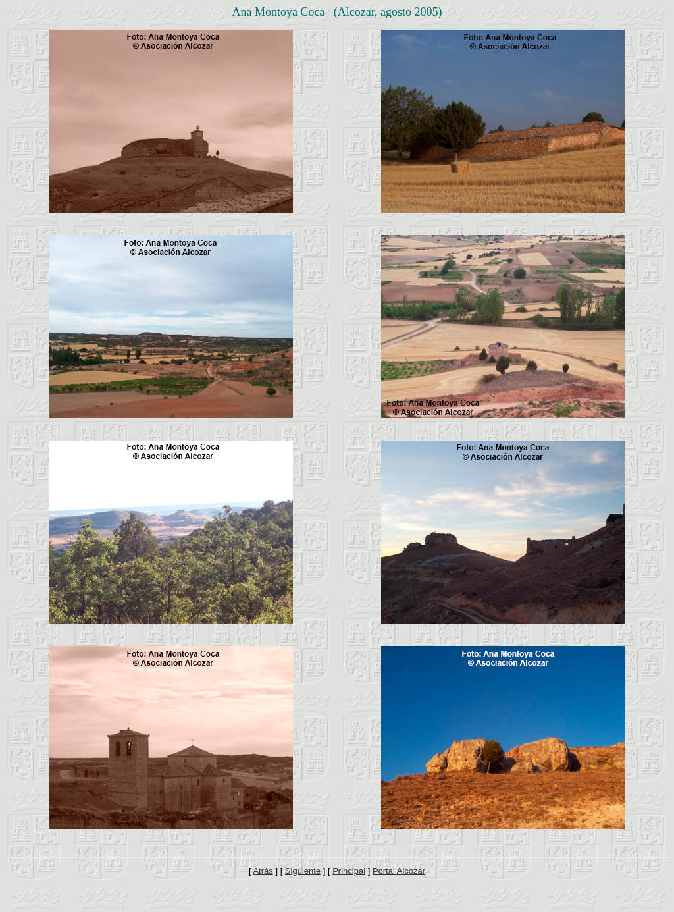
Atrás (262, 871)
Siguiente (303, 871)
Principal (348, 871)
